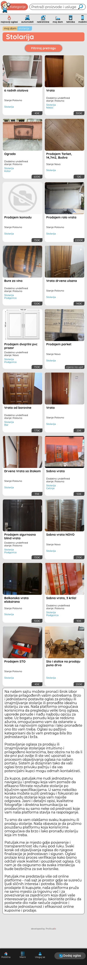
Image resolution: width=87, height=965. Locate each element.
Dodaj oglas (70, 955)
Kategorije (13, 6)
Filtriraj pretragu (43, 48)
